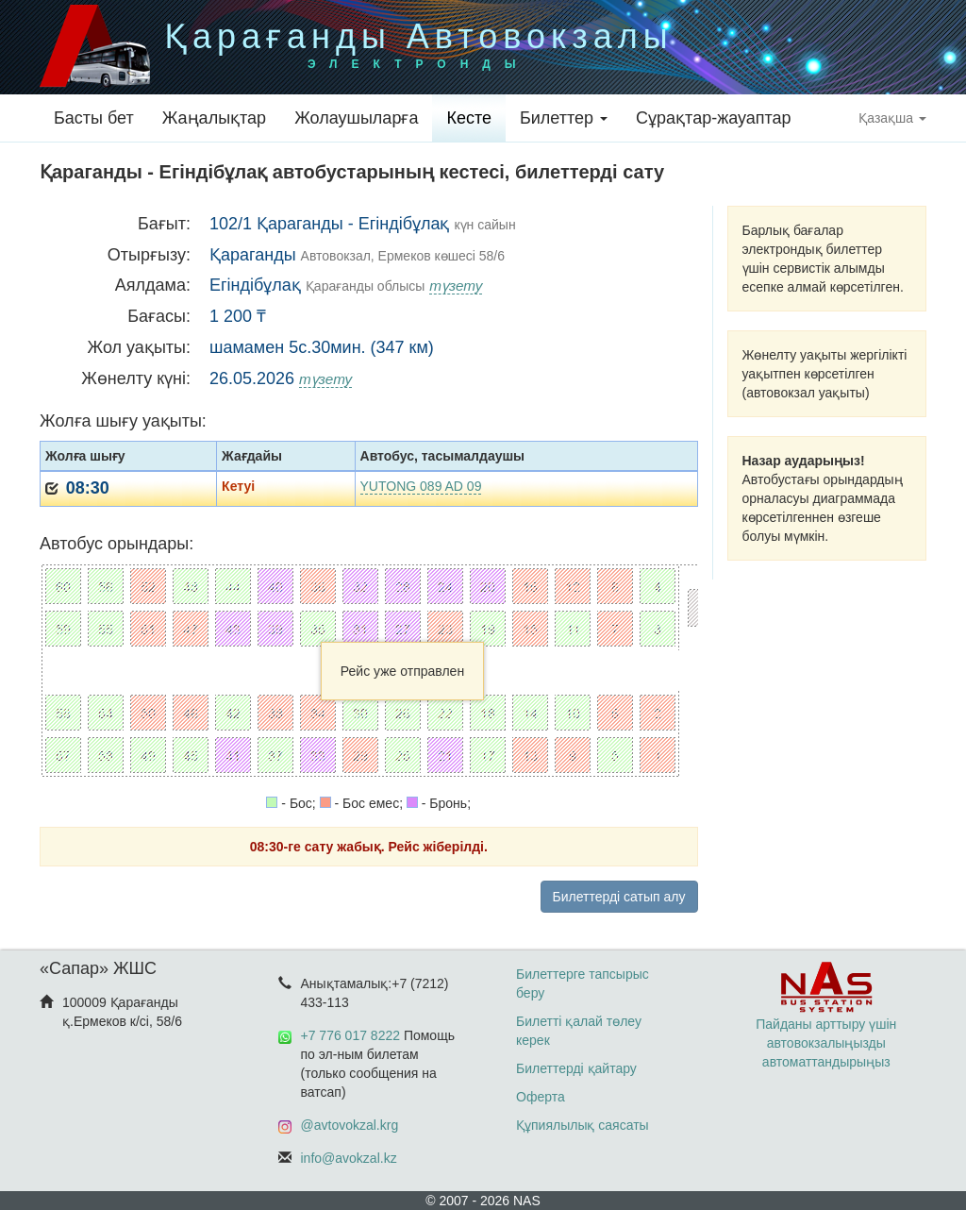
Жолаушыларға (356, 118)
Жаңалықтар (214, 118)
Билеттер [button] (564, 118)
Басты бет (94, 118)
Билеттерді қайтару (576, 1068)
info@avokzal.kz (349, 1158)
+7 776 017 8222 (351, 1035)
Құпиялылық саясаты (582, 1125)
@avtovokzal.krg (350, 1125)
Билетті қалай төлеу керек (578, 1031)
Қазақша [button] (892, 118)
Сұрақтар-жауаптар (713, 118)
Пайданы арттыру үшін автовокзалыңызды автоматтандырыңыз (826, 1024)
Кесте (468, 118)
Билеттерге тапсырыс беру (582, 983)
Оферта (540, 1096)
